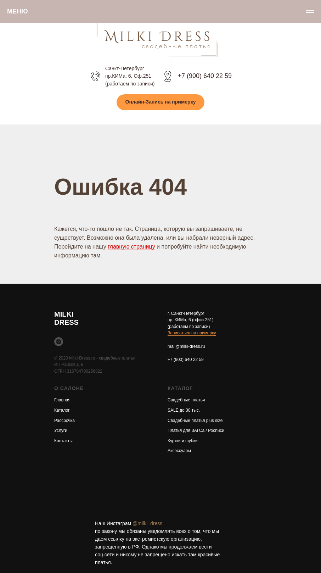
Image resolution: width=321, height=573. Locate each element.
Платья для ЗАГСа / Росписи (196, 430)
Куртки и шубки (183, 440)
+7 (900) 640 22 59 (205, 75)
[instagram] (58, 341)
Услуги (60, 430)
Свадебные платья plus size (195, 420)
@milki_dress (147, 523)
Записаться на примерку (192, 332)
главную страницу (131, 247)
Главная (62, 399)
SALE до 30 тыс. (184, 410)
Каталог (62, 410)
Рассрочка (64, 420)
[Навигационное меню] (310, 11)
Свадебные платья (186, 399)
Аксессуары (179, 450)
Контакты (63, 440)
